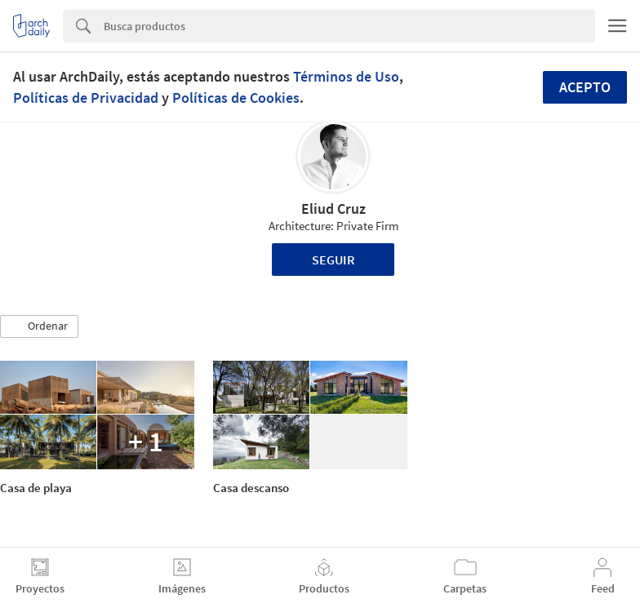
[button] (39, 326)
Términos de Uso (346, 76)
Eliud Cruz (333, 208)
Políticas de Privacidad (85, 97)
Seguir (333, 259)
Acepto (585, 87)
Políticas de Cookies (236, 97)
